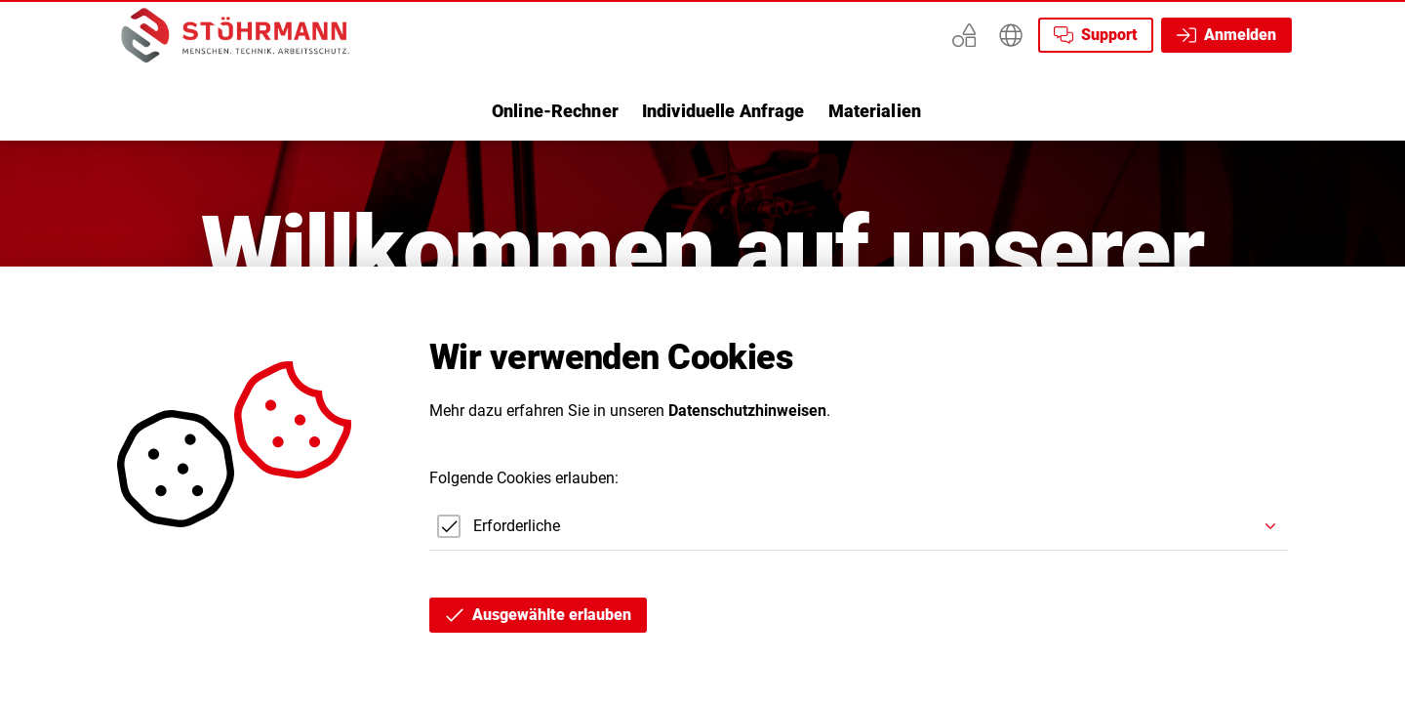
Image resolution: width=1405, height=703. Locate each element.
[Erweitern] (1010, 35)
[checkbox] (494, 526)
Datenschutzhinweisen (747, 410)
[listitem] (555, 111)
